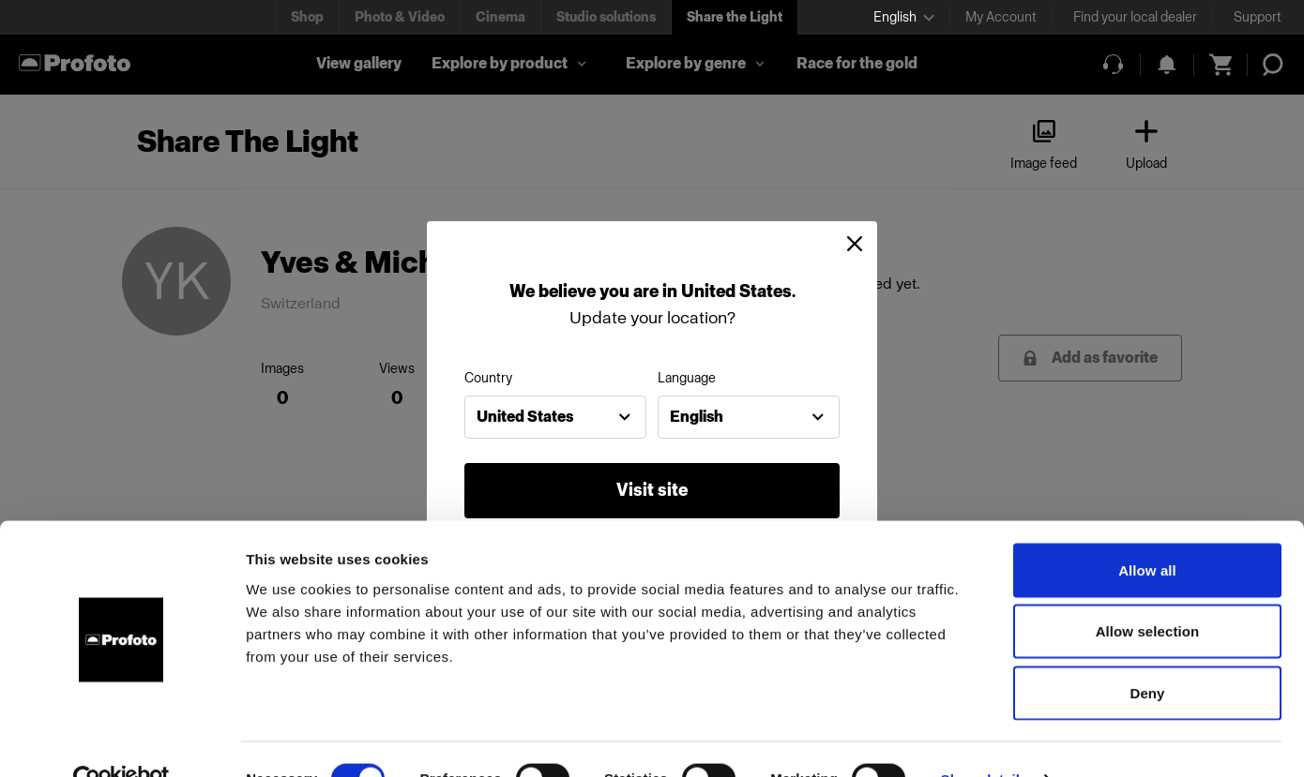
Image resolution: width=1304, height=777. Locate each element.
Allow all (1147, 531)
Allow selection (1148, 593)
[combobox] (555, 417)
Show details (984, 740)
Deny (1147, 654)
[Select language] (903, 17)
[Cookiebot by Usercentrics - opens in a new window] (121, 740)
